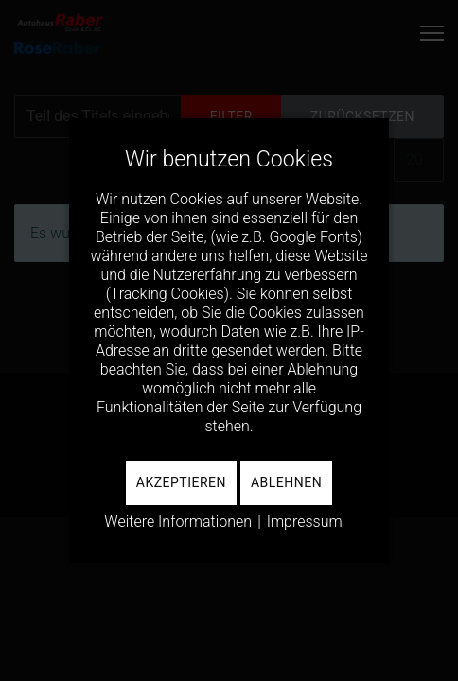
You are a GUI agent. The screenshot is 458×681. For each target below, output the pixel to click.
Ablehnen (286, 482)
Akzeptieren (181, 482)
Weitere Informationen (178, 522)
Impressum (305, 522)
